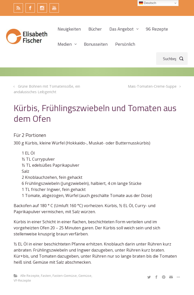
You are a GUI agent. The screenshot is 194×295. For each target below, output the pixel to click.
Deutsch (147, 3)
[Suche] (172, 58)
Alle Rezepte (29, 275)
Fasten (46, 275)
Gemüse (84, 275)
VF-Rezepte (22, 280)
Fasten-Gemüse (65, 275)
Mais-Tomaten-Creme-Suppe (152, 86)
